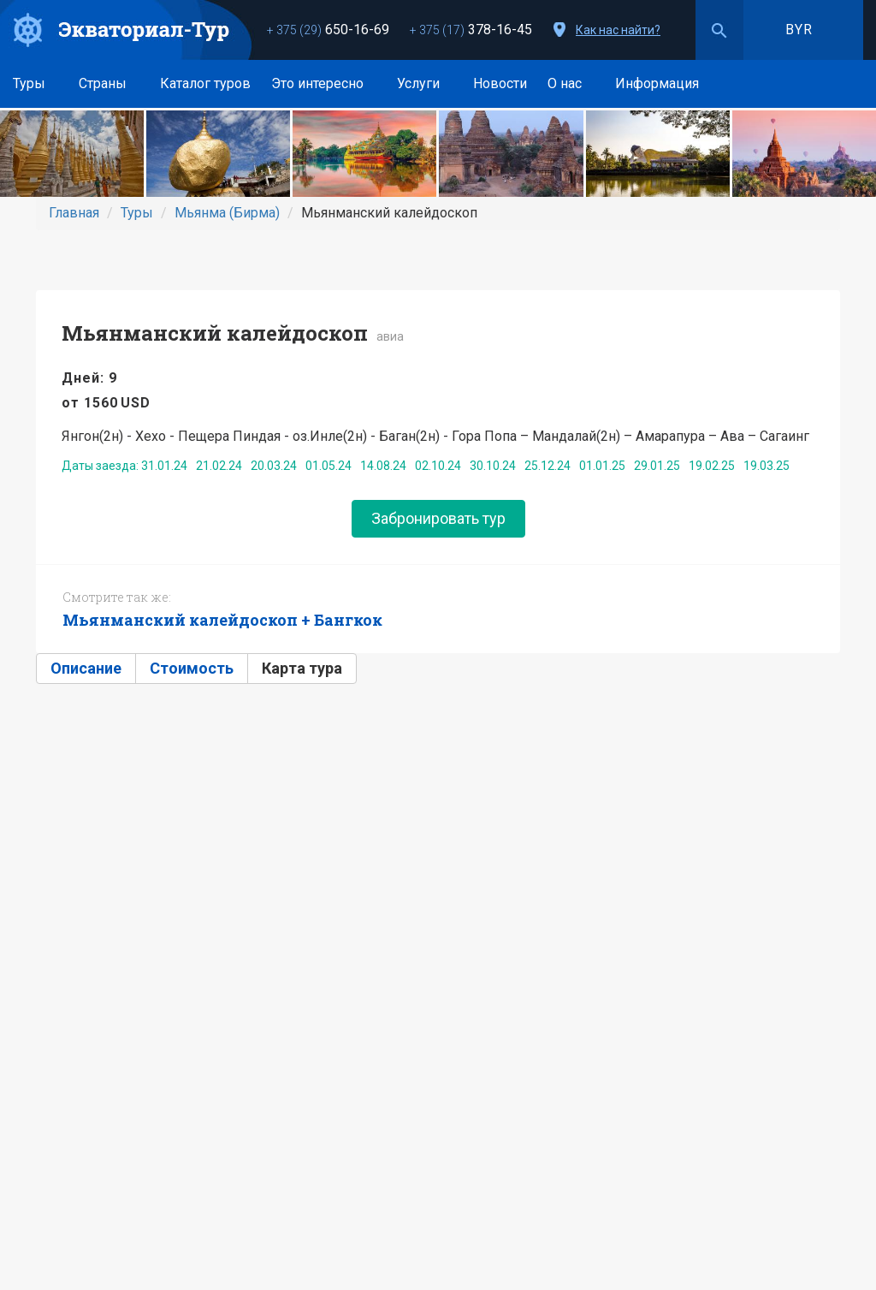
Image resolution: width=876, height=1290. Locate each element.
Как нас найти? (618, 30)
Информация (663, 83)
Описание (85, 668)
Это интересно (323, 83)
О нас (571, 83)
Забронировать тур (438, 518)
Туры (35, 83)
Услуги (425, 83)
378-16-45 (471, 29)
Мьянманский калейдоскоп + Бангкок (222, 619)
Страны (109, 83)
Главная (74, 213)
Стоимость (192, 668)
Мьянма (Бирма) (227, 213)
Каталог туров (205, 83)
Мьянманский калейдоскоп (215, 333)
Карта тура (302, 668)
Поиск (719, 30)
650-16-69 (328, 29)
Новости (500, 83)
